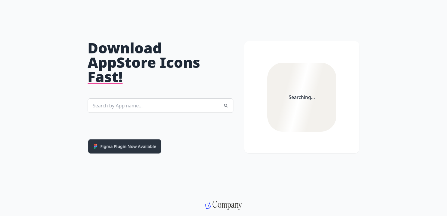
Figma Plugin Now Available (125, 146)
